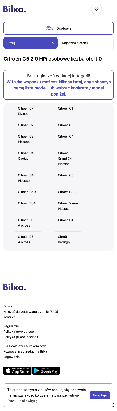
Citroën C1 (65, 108)
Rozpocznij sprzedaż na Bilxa (25, 351)
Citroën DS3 (66, 192)
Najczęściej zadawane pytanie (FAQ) (30, 311)
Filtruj (31, 42)
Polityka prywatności (18, 331)
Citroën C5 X (27, 192)
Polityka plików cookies (20, 337)
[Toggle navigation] (109, 9)
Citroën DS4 (26, 203)
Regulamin (11, 326)
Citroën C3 (65, 125)
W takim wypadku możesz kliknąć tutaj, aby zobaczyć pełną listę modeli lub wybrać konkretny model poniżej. (59, 87)
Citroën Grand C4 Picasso (65, 158)
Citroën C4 (65, 136)
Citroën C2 (26, 125)
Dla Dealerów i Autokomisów (24, 346)
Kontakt (9, 317)
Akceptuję (99, 395)
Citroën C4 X (67, 220)
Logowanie (11, 357)
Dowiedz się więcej (22, 401)
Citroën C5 (65, 175)
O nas (7, 306)
